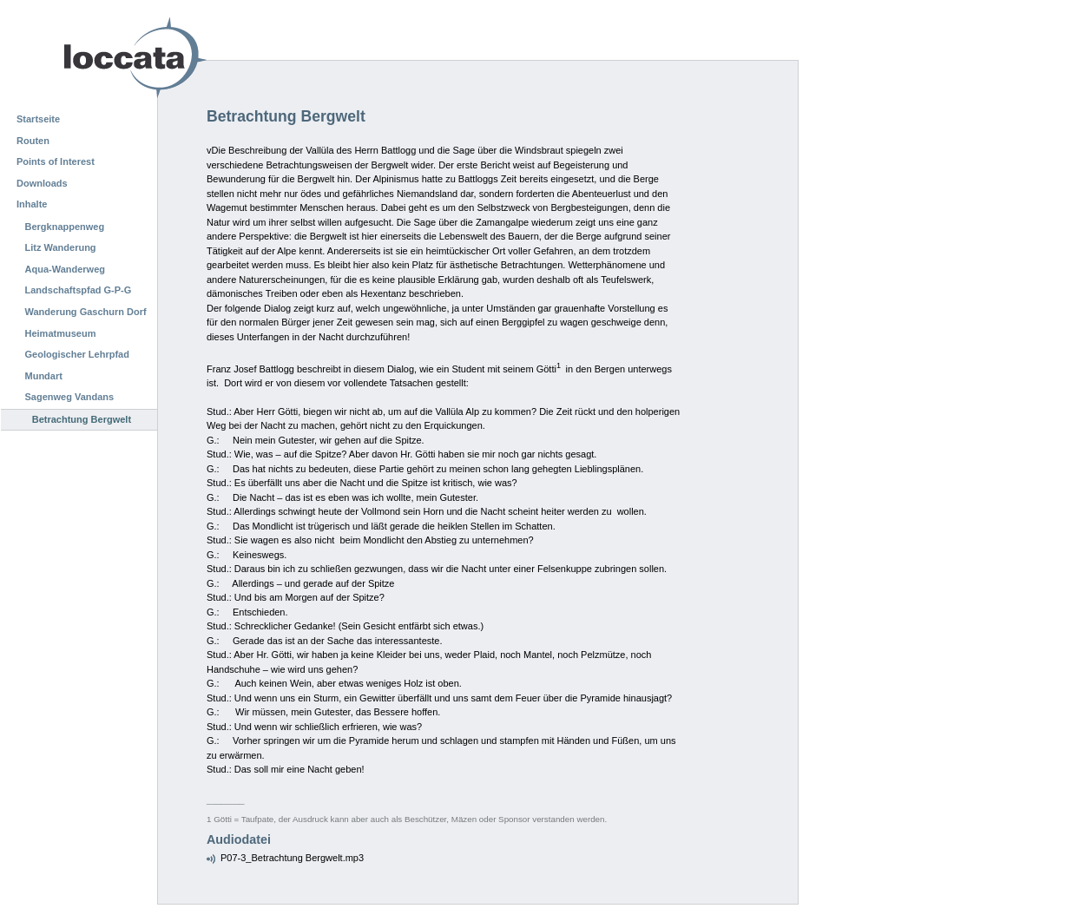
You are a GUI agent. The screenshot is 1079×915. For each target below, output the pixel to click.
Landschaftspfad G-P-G (78, 290)
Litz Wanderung (60, 247)
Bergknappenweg (65, 226)
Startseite (38, 119)
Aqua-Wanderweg (65, 269)
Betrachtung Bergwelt (81, 419)
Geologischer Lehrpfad (77, 354)
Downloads (42, 183)
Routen (32, 140)
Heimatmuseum (60, 333)
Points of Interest (55, 161)
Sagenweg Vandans (70, 397)
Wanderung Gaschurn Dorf (86, 311)
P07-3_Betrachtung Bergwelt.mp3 (292, 857)
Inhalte (31, 204)
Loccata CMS (91, 57)
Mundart (44, 376)
